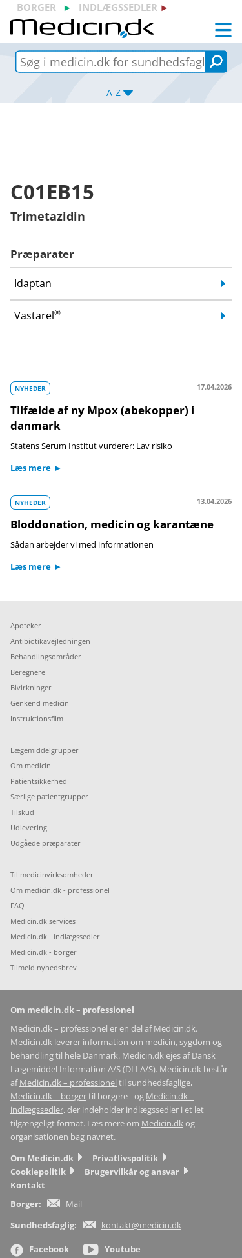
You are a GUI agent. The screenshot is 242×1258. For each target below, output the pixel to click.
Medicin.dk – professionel (68, 1082)
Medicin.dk (162, 1123)
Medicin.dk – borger (48, 1096)
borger (36, 7)
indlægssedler (118, 7)
